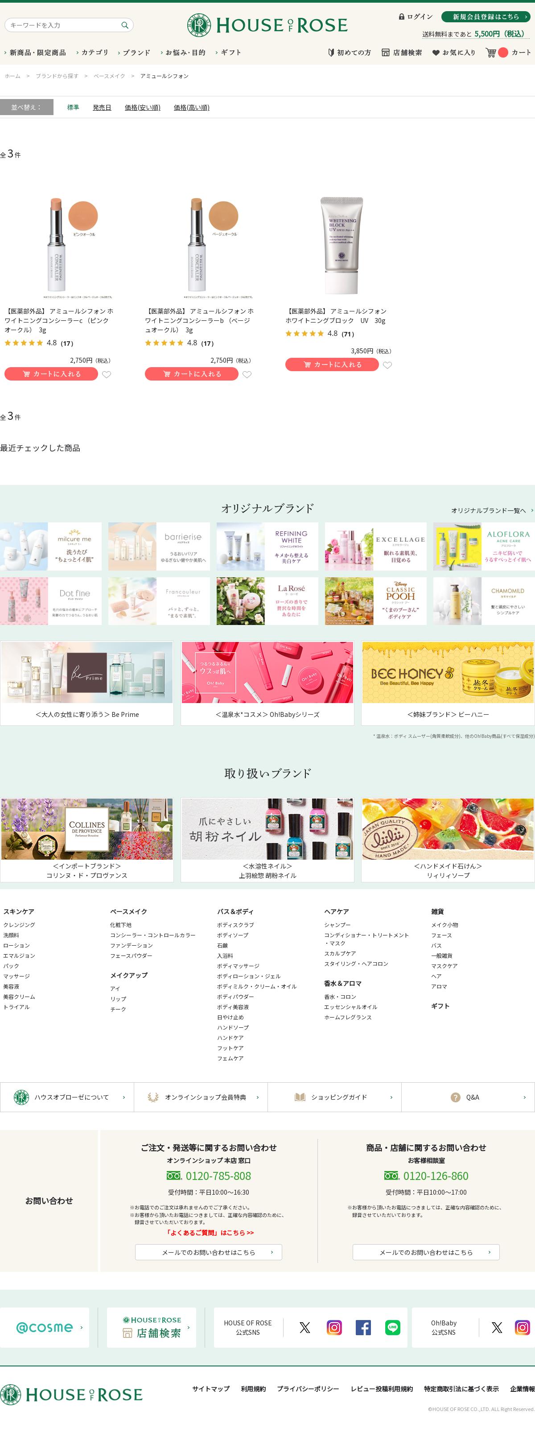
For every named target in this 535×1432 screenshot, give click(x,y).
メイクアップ (129, 975)
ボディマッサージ (238, 965)
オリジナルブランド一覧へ (488, 510)
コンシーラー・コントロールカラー (153, 935)
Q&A (472, 1097)
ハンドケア (230, 1037)
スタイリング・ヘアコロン (356, 963)
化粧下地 (121, 924)
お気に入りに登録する (106, 374)
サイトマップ (211, 1388)
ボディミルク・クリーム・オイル (257, 986)
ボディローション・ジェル (249, 976)
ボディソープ (232, 935)
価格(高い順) (192, 107)
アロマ (439, 986)
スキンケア (18, 911)
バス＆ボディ (235, 911)
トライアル (16, 1006)
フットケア (230, 1047)
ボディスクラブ (235, 924)
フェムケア (230, 1058)
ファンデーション (131, 945)
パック (11, 965)
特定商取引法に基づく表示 (461, 1388)
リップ (118, 998)
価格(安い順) (142, 107)
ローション (16, 945)
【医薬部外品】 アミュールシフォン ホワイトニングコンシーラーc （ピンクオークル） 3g (58, 320)
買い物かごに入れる (51, 374)
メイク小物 (444, 924)
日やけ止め (230, 1017)
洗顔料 (11, 935)
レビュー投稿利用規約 (381, 1388)
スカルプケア (340, 953)
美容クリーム (19, 996)
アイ (115, 988)
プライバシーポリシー (308, 1388)
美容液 (11, 986)
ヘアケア (336, 911)
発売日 (102, 107)
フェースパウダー (131, 955)
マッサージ (16, 976)
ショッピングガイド (339, 1097)
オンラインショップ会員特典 (205, 1097)
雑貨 (437, 911)
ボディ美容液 (233, 1006)
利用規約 (253, 1388)
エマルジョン (19, 955)
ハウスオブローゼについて (71, 1097)
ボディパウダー (235, 996)
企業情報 (522, 1388)
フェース (441, 935)
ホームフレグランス (348, 1017)
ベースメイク (128, 911)
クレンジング (19, 924)
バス (436, 945)
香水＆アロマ (343, 983)
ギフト (440, 1006)
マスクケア (444, 965)
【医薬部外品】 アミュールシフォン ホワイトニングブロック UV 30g (339, 315)
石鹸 (222, 945)
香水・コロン (340, 996)
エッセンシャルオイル (351, 1006)
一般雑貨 (442, 955)
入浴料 (225, 955)
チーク (118, 1009)
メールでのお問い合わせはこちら (208, 1252)
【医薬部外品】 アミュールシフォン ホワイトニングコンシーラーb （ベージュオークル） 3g (199, 320)
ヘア (436, 976)
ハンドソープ (233, 1027)
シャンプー (337, 924)
